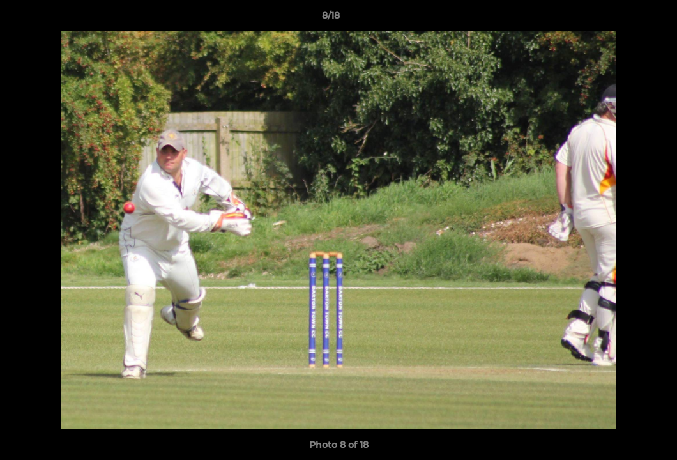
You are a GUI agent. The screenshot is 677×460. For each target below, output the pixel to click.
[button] (623, 18)
